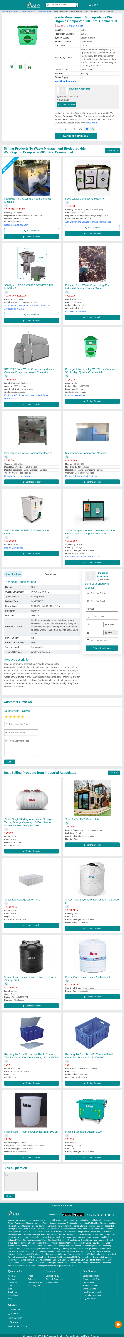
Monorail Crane (105, 1238)
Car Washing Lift (24, 1253)
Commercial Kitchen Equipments (78, 1244)
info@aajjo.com (15, 1316)
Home (4, 10)
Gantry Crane (80, 1238)
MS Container (57, 1230)
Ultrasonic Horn (14, 1247)
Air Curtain (58, 1244)
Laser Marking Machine (37, 1219)
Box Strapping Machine (106, 1221)
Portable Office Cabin (91, 1230)
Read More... (92, 121)
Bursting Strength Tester (31, 1241)
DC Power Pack (15, 1236)
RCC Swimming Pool (82, 1255)
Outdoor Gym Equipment (23, 1258)
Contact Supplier (67, 103)
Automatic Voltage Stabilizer (44, 1238)
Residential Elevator (78, 1224)
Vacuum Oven (97, 1233)
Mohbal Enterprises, (14, 546)
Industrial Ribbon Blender (45, 1221)
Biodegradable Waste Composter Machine (28, 451)
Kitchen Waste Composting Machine (86, 451)
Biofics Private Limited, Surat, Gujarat (83, 555)
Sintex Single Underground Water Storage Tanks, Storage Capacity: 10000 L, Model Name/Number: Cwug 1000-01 (28, 820)
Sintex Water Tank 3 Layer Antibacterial (87, 975)
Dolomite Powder (51, 1264)
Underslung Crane (65, 1238)
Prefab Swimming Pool (17, 1255)
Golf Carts (62, 1258)
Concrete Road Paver (78, 1261)
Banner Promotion (91, 1284)
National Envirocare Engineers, (19, 474)
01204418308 (14, 1307)
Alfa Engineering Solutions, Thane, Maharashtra (88, 220)
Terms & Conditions (54, 1277)
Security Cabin (43, 1227)
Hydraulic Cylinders (32, 1236)
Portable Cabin (55, 1219)
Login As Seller (89, 1297)
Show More (112, 149)
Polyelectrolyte (66, 1264)
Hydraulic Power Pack (51, 1236)
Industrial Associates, (75, 394)
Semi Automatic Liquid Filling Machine (63, 1250)
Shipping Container (66, 1233)
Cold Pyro (41, 1261)
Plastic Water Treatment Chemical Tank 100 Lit (31, 1130)
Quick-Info (12, 1290)
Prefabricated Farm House (76, 1227)
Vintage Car (73, 1258)
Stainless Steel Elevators (24, 1227)
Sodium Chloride (36, 1264)
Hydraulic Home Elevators (58, 1224)
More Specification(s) (65, 79)
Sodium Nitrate (94, 1261)
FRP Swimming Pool (37, 1255)
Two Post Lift (37, 1253)
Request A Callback (62, 1204)
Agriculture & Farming (17, 10)
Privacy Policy (52, 1281)
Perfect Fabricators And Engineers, (82, 474)
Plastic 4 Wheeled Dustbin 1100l (83, 1130)
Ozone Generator (28, 1261)
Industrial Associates (79, 87)
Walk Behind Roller (94, 1219)
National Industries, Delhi (16, 223)
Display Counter (38, 1224)
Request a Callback (75, 134)
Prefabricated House (48, 1233)
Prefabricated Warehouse (27, 1233)
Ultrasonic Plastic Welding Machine (53, 1247)
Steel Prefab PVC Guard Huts (82, 817)
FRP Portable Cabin (41, 1230)
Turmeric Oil (22, 1264)
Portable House (57, 1227)
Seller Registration (91, 1274)
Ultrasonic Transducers (79, 1247)
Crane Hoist (92, 1238)
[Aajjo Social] (98, 1213)
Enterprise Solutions (92, 1293)
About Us (12, 1274)
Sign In (93, 4)
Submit (9, 760)
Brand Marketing (90, 1287)
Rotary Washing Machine (97, 1236)
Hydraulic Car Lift (95, 1224)
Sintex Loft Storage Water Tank (22, 898)
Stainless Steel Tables (85, 1221)
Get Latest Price (75, 24)
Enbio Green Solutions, (76, 310)
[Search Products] (47, 4)
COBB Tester (13, 1241)
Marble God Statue (45, 1244)
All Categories (34, 1284)
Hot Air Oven (110, 1233)
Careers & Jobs (35, 1281)
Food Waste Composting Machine (39, 10)
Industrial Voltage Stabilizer (19, 1238)
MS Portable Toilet (96, 1227)
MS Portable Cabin (23, 1230)
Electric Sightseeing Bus (46, 1258)
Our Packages (89, 1281)
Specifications (13, 572)
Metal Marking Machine (25, 1244)
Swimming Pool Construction (60, 1255)
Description (50, 572)
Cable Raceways (30, 1247)
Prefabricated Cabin (72, 1230)
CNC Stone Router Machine (73, 1236)
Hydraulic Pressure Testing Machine (57, 1241)
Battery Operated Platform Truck (92, 1258)
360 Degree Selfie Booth (57, 1261)
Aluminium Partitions (66, 1221)
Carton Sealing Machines (19, 1224)
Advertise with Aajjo (91, 1277)
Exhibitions (13, 1293)
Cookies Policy (52, 1274)
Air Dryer (84, 1250)
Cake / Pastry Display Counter (86, 1241)
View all (114, 771)
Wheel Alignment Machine (55, 1253)
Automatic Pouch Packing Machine (31, 1250)
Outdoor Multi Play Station (74, 1219)
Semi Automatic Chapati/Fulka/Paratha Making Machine (91, 1253)
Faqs (10, 1297)
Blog (10, 1287)
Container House (83, 1233)
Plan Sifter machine (101, 1244)
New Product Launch (92, 1290)
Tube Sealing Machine (23, 1221)
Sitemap (12, 1277)
